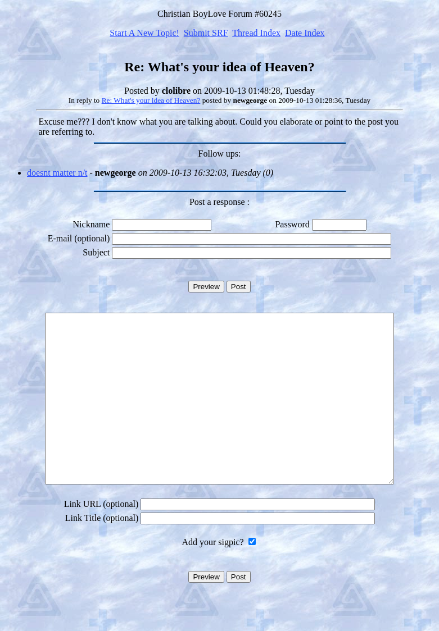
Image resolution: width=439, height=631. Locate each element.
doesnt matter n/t (57, 172)
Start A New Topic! (144, 33)
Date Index (305, 33)
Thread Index (256, 33)
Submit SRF (206, 33)
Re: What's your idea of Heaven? (151, 100)
